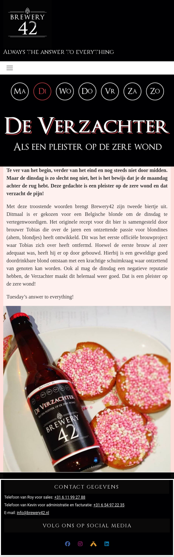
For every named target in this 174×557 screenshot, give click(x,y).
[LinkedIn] (106, 544)
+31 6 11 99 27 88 (69, 497)
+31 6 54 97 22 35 (109, 505)
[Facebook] (67, 544)
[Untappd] (93, 544)
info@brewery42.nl (33, 513)
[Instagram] (80, 544)
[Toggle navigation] (9, 67)
